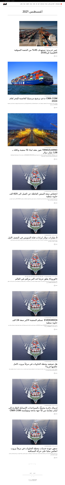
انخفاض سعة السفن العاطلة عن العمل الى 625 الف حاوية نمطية (33, 195)
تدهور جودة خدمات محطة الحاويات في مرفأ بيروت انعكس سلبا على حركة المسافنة (33, 452)
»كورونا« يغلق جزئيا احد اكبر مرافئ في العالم (36, 281)
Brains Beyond (34, 482)
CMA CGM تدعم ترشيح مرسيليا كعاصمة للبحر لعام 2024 (33, 99)
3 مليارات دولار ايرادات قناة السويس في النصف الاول (34, 238)
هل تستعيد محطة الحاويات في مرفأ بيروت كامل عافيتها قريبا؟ (35, 367)
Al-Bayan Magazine (48, 47)
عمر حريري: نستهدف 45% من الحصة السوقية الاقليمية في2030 (35, 51)
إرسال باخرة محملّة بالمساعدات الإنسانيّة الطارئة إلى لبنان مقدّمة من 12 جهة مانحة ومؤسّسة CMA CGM (32, 411)
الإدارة (30, 475)
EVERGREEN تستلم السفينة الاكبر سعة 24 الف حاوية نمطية (34, 324)
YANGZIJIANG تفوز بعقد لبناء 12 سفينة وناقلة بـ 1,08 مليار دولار (34, 151)
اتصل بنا (34, 475)
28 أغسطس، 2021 (54, 47)
